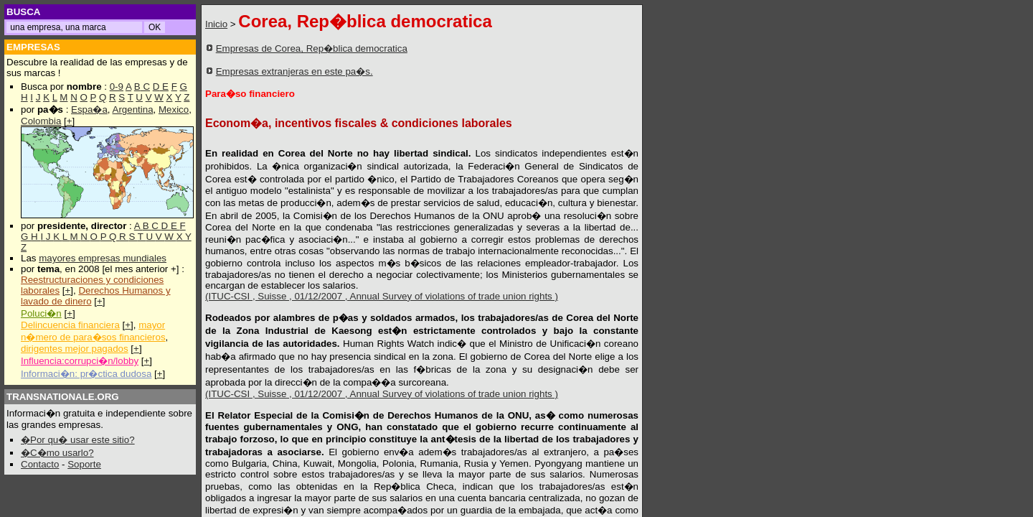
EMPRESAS (33, 47)
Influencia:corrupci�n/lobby (79, 360)
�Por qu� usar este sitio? (78, 439)
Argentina (133, 109)
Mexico (174, 109)
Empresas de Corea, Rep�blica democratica (311, 48)
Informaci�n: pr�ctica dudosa (86, 373)
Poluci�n (41, 313)
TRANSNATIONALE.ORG (62, 396)
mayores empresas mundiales (102, 258)
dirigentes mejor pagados (74, 348)
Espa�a (89, 109)
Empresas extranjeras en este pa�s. (294, 71)
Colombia (41, 121)
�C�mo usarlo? (57, 452)
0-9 (116, 86)
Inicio (216, 24)
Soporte (84, 464)
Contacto (40, 464)
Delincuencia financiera (70, 325)
